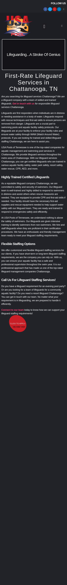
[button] (44, 26)
